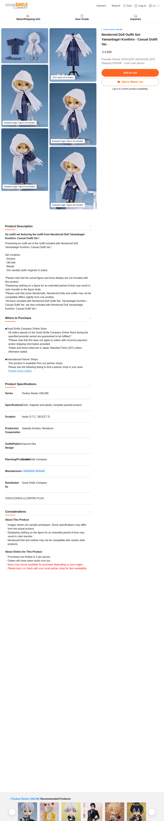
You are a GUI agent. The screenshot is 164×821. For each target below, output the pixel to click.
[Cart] (127, 6)
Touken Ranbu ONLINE (112, 29)
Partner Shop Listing (20, 371)
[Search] (114, 6)
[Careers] (99, 6)
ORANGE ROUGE (34, 471)
